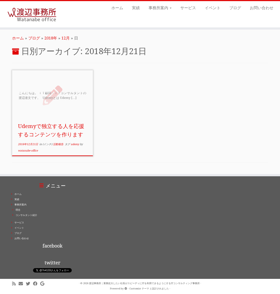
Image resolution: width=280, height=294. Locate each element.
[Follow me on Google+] (43, 284)
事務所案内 (160, 7)
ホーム (117, 7)
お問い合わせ (261, 7)
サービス (188, 7)
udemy (75, 144)
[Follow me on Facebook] (36, 284)
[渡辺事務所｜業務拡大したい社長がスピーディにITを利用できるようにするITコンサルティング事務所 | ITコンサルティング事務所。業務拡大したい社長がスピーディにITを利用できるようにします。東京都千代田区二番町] (32, 14)
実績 (136, 7)
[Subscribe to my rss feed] (15, 284)
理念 (18, 209)
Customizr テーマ (139, 288)
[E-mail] (22, 284)
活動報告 (58, 144)
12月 (65, 38)
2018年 (50, 38)
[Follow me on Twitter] (29, 284)
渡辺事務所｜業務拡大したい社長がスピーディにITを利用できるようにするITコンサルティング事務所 (144, 283)
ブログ (235, 7)
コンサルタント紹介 (26, 215)
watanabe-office (28, 150)
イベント (212, 7)
